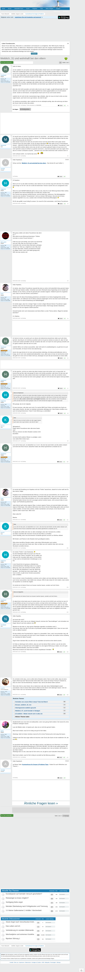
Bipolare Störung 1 (13, 938)
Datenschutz (28, 962)
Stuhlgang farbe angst (14, 902)
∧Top (81, 970)
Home (3, 8)
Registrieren (57, 11)
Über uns (16, 962)
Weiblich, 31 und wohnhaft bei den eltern (23, 58)
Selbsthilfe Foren (18, 8)
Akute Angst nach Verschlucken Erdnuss (21, 922)
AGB (43, 962)
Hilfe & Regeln (49, 8)
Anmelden (65, 11)
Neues (9, 8)
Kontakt (11, 962)
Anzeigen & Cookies (36, 962)
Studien (58, 8)
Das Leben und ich (13, 926)
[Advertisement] (40, 476)
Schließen (34, 53)
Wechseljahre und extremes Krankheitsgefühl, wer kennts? (28, 934)
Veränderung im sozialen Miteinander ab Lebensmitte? (26, 930)
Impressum (21, 962)
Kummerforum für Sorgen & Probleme (34, 945)
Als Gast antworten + (7, 62)
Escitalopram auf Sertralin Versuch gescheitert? (24, 894)
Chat (41, 8)
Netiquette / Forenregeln (50, 962)
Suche (28, 8)
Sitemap (58, 962)
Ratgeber (34, 8)
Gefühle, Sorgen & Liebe (17, 945)
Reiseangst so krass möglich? (17, 898)
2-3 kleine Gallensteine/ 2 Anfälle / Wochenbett (23, 910)
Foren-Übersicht (5, 945)
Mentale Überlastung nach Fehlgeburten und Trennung (27, 906)
